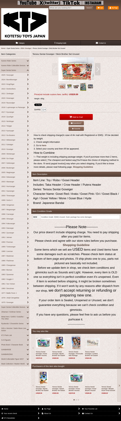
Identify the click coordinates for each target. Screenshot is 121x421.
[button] (60, 43)
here (44, 145)
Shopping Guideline (83, 167)
